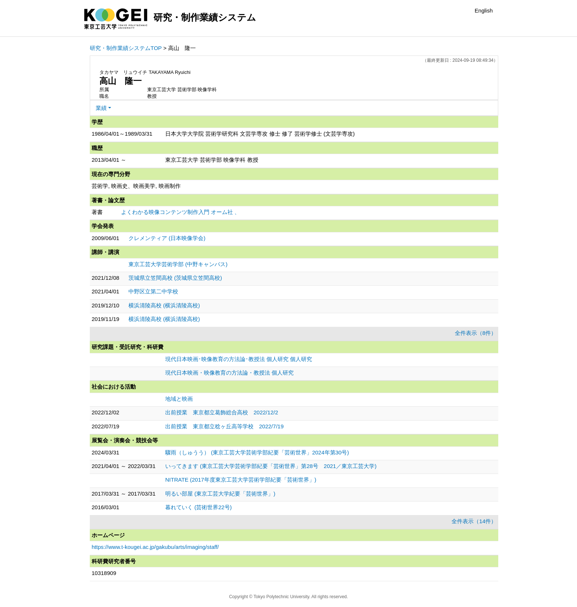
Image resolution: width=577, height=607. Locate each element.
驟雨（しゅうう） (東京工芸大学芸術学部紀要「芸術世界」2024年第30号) (257, 452)
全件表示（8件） (475, 333)
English (484, 10)
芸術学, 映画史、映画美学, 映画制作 (136, 186)
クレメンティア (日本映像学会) (166, 238)
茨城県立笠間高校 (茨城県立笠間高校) (175, 278)
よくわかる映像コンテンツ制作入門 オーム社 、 (180, 212)
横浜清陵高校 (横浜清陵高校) (164, 305)
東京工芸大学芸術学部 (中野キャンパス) (177, 264)
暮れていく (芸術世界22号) (198, 507)
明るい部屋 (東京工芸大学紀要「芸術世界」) (220, 493)
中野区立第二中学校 (153, 291)
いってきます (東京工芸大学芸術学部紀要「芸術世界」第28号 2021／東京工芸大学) (270, 466)
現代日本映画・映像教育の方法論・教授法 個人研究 (229, 372)
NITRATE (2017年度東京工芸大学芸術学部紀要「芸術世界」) (240, 479)
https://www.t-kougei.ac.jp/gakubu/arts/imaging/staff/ (155, 547)
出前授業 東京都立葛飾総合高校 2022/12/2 (221, 412)
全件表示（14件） (474, 521)
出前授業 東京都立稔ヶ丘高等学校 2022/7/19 (224, 426)
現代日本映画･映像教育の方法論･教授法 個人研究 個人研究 (238, 359)
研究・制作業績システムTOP (126, 48)
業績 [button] (101, 108)
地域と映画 (179, 399)
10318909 (104, 573)
